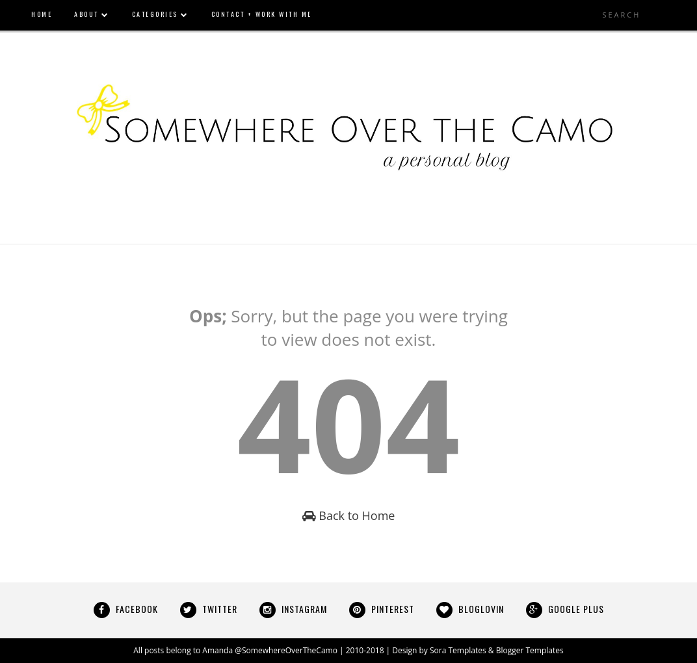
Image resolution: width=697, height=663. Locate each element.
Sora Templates (458, 650)
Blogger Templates (530, 650)
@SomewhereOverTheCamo (286, 650)
